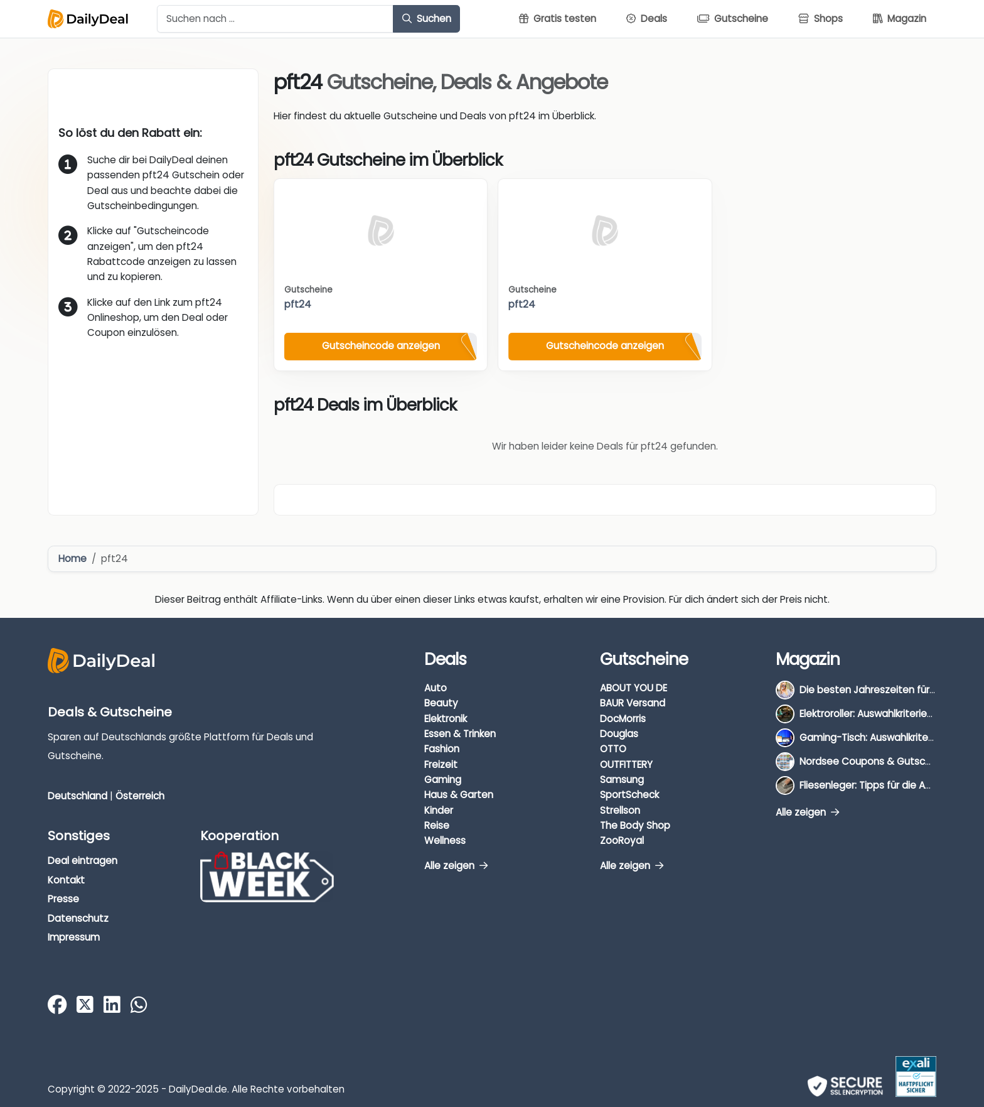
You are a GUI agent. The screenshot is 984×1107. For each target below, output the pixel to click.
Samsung (622, 779)
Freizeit (440, 764)
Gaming (442, 779)
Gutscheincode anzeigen (381, 345)
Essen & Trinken (460, 733)
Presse (63, 898)
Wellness (445, 840)
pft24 (297, 304)
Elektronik (445, 718)
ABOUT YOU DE (633, 687)
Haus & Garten (458, 794)
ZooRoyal (622, 840)
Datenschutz (78, 918)
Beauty (441, 703)
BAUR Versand (632, 703)
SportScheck (629, 794)
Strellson (620, 810)
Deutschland (77, 795)
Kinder (438, 810)
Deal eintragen (82, 860)
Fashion (441, 748)
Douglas (619, 733)
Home (72, 558)
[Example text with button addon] (275, 19)
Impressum (74, 937)
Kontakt (66, 880)
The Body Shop (635, 825)
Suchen (426, 18)
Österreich (139, 795)
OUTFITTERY (626, 764)
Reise (436, 825)
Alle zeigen (456, 865)
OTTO (613, 748)
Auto (435, 687)
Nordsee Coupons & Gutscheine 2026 (888, 761)
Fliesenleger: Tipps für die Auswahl (878, 785)
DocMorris (623, 718)
